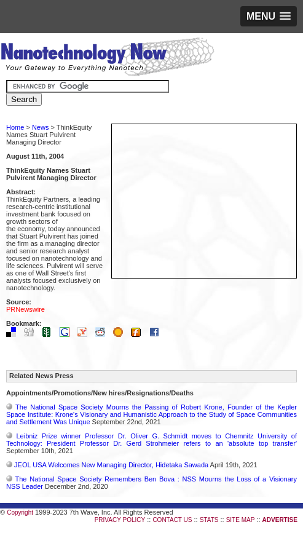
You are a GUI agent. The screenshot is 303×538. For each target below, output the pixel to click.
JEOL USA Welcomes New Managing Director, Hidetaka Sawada (111, 465)
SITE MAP (240, 519)
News (40, 127)
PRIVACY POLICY (120, 519)
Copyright (20, 512)
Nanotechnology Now (107, 58)
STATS (209, 519)
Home (15, 127)
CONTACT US (172, 519)
